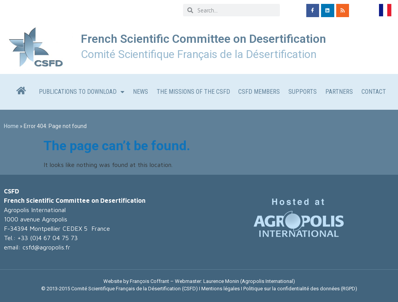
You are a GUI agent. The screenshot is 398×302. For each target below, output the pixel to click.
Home (11, 126)
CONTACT (373, 91)
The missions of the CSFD (193, 91)
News (140, 91)
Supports (302, 91)
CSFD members (259, 91)
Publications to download (81, 92)
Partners (339, 91)
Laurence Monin (221, 281)
